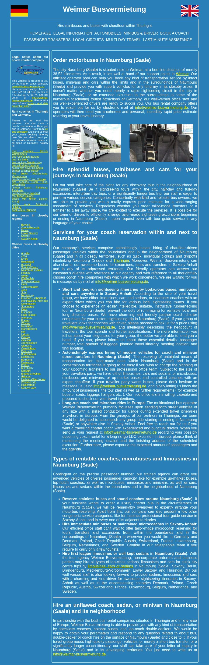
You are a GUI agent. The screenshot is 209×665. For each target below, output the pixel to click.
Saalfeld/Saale (29, 267)
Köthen (25, 365)
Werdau (25, 323)
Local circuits (88, 40)
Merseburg (27, 295)
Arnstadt (26, 264)
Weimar (182, 74)
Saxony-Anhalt (29, 238)
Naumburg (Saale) (31, 270)
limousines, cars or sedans (110, 566)
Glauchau (26, 345)
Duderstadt (27, 362)
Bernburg (26, 359)
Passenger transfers (47, 40)
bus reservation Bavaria (25, 156)
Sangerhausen (29, 286)
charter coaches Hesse (25, 170)
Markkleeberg (29, 328)
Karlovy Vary (28, 387)
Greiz (24, 309)
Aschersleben (29, 342)
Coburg (25, 337)
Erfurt (24, 258)
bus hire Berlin (20, 159)
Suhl (23, 292)
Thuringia (121, 260)
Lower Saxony (29, 233)
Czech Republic (30, 227)
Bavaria (25, 224)
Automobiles (107, 33)
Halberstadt (28, 384)
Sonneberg (27, 306)
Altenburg (26, 317)
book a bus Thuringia (24, 210)
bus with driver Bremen (25, 165)
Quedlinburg (28, 348)
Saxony (25, 235)
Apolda (25, 253)
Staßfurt (26, 370)
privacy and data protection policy (30, 104)
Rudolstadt (27, 261)
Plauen (25, 320)
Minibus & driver (141, 33)
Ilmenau (26, 272)
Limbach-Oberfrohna (33, 379)
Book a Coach (174, 33)
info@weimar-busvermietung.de (30, 99)
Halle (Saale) (28, 314)
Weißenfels (27, 278)
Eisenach (26, 312)
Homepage (40, 33)
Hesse (25, 230)
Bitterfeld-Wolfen (31, 373)
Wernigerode (28, 382)
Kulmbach (27, 368)
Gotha (24, 275)
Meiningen (27, 326)
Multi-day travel (123, 40)
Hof (23, 331)
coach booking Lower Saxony (29, 179)
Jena (24, 256)
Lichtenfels (27, 356)
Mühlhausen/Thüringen (34, 300)
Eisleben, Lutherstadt (33, 298)
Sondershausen (30, 281)
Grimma (26, 376)
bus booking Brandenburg (27, 162)
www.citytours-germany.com (28, 86)
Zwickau (26, 340)
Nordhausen (28, 303)
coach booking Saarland (26, 193)
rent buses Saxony (23, 196)
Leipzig (25, 334)
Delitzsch (26, 351)
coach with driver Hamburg (27, 167)
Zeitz (24, 289)
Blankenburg (28, 354)
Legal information (72, 33)
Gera (24, 284)
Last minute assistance (167, 40)
